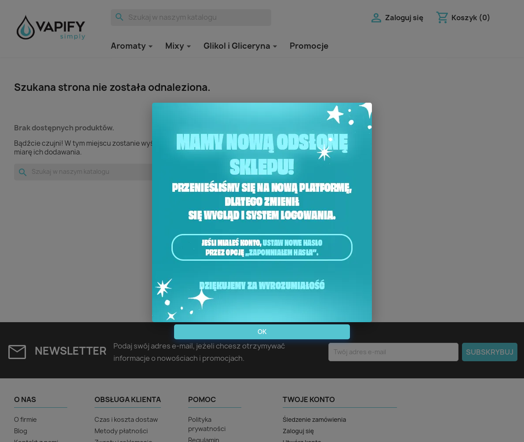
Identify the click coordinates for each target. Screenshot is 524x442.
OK (262, 331)
